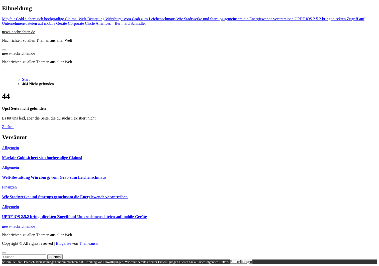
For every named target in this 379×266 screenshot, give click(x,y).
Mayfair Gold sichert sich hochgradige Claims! (42, 158)
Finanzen (9, 187)
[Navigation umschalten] (4, 50)
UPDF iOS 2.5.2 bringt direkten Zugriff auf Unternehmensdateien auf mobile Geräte (74, 216)
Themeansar (89, 243)
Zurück (8, 126)
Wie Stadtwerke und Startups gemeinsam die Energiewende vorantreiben (65, 197)
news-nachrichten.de (18, 32)
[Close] (4, 253)
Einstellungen (241, 262)
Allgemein (10, 148)
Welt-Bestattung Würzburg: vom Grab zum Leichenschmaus (54, 177)
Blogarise (63, 243)
